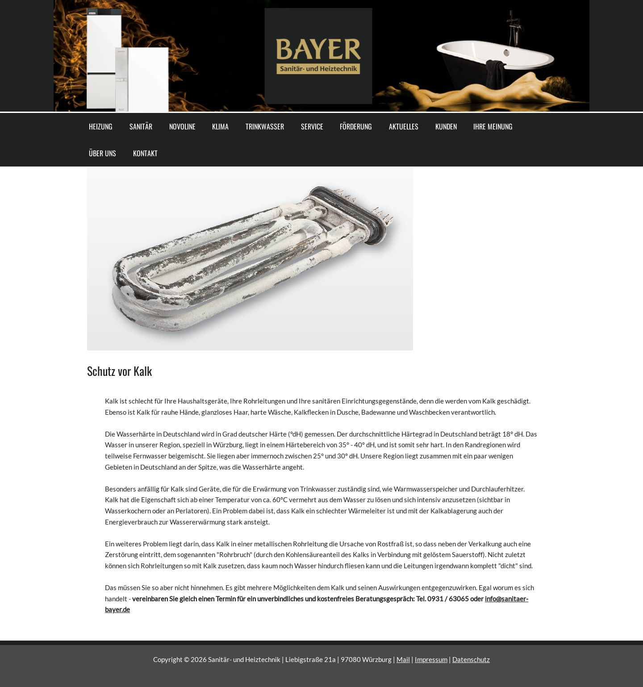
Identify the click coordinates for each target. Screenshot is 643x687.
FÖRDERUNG (333, 126)
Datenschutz (471, 633)
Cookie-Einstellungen (31, 682)
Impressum (431, 633)
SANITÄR (143, 126)
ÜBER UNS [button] (499, 126)
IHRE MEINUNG (454, 126)
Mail (403, 633)
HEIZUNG (109, 126)
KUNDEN (412, 126)
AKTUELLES (375, 126)
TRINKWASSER (252, 126)
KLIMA (213, 126)
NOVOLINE (180, 126)
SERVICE (294, 126)
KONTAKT (536, 126)
